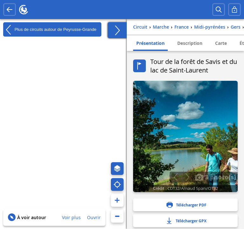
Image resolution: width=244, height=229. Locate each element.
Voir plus (71, 217)
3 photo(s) (215, 176)
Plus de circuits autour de (50, 29)
